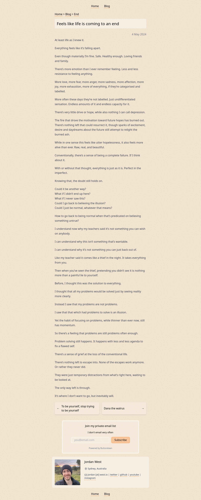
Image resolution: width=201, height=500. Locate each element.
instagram (90, 477)
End (76, 14)
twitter (113, 474)
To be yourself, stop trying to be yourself (75, 408)
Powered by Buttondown (100, 448)
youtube (134, 474)
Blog (107, 6)
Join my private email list (100, 426)
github (123, 474)
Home (95, 6)
